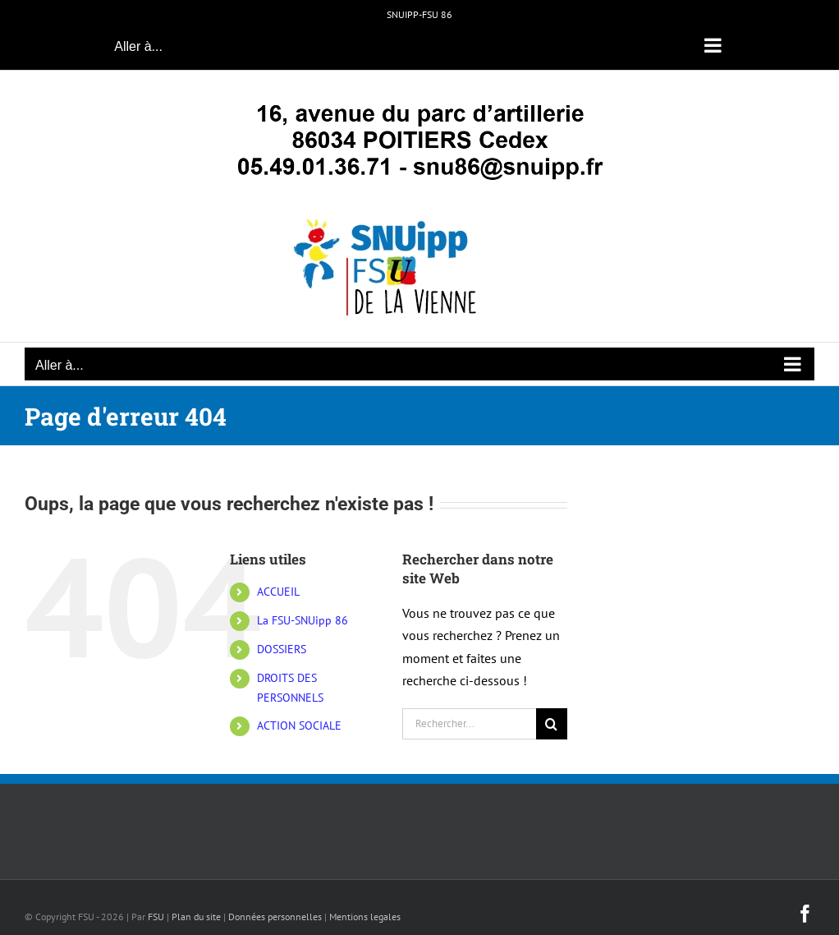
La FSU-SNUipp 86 (302, 620)
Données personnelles (275, 916)
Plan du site (196, 916)
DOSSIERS (281, 649)
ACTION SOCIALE (299, 725)
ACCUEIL (278, 591)
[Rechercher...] (468, 723)
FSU (156, 916)
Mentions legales (365, 916)
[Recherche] (551, 723)
